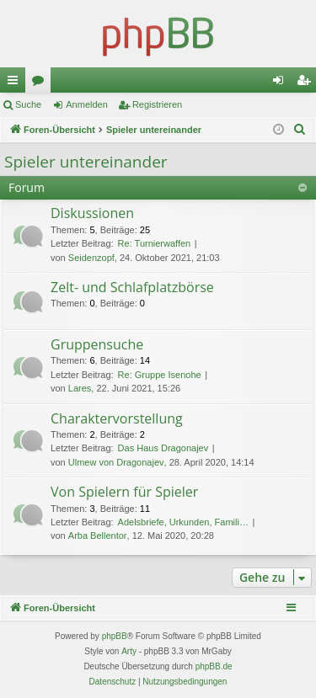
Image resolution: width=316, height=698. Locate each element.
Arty (129, 651)
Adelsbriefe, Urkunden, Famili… (183, 522)
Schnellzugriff (16, 83)
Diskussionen (92, 213)
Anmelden (87, 104)
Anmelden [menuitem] (282, 83)
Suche (28, 104)
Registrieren (157, 104)
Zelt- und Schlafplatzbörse (132, 287)
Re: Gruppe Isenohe (159, 375)
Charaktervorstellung (117, 418)
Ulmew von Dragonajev (116, 462)
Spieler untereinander (86, 162)
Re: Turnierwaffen (154, 243)
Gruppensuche (97, 344)
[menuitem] (300, 129)
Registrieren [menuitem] (307, 83)
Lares (80, 388)
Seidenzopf (91, 258)
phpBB (114, 636)
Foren (41, 83)
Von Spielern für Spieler (124, 491)
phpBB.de (214, 666)
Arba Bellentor (97, 535)
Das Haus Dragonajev (163, 448)
